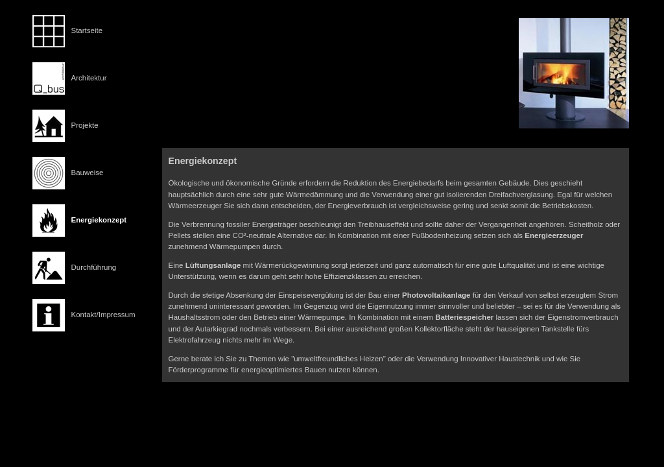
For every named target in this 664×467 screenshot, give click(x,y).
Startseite (87, 30)
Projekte (85, 125)
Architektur (89, 78)
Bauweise (87, 172)
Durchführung (94, 267)
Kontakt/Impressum (103, 314)
